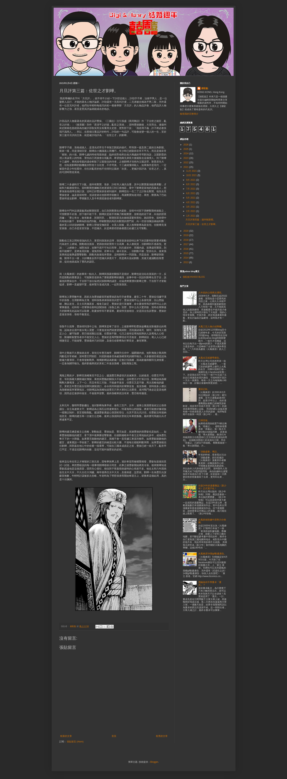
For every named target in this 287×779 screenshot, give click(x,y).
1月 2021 (191, 215)
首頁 (114, 736)
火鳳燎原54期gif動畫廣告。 (212, 553)
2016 (186, 249)
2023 (186, 158)
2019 (186, 235)
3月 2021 (191, 206)
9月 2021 (191, 180)
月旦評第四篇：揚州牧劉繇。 (200, 219)
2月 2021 (191, 211)
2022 (186, 162)
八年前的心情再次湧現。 (211, 292)
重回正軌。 (204, 389)
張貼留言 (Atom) (75, 741)
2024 (186, 153)
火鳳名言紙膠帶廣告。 (209, 357)
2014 (186, 257)
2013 (186, 262)
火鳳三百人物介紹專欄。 (211, 326)
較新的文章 (66, 736)
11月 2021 (191, 171)
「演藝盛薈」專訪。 (208, 451)
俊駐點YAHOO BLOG (194, 277)
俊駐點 (204, 88)
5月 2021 (191, 197)
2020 (186, 231)
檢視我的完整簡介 (189, 113)
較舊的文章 (162, 736)
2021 (186, 167)
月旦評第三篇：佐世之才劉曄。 (202, 224)
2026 (186, 144)
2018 (186, 240)
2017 (186, 244)
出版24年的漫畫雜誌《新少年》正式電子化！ (212, 487)
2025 (186, 149)
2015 (186, 253)
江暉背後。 (204, 420)
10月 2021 (191, 175)
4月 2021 (191, 202)
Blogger (154, 762)
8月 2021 (191, 184)
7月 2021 (191, 188)
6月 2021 (191, 193)
